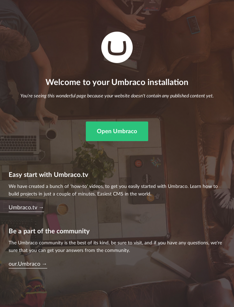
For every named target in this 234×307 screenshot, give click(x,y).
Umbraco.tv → (26, 207)
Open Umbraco (117, 131)
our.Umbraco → (28, 264)
